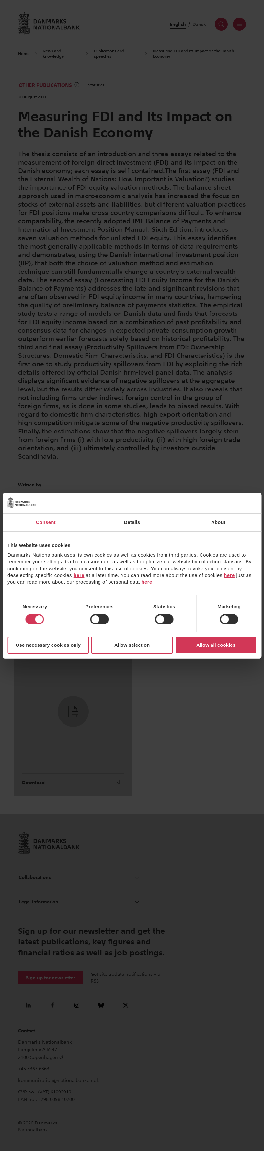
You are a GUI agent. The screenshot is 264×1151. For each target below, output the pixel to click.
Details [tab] (132, 522)
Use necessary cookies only (48, 645)
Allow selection (132, 645)
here (79, 575)
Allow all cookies (215, 645)
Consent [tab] (46, 522)
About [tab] (218, 522)
